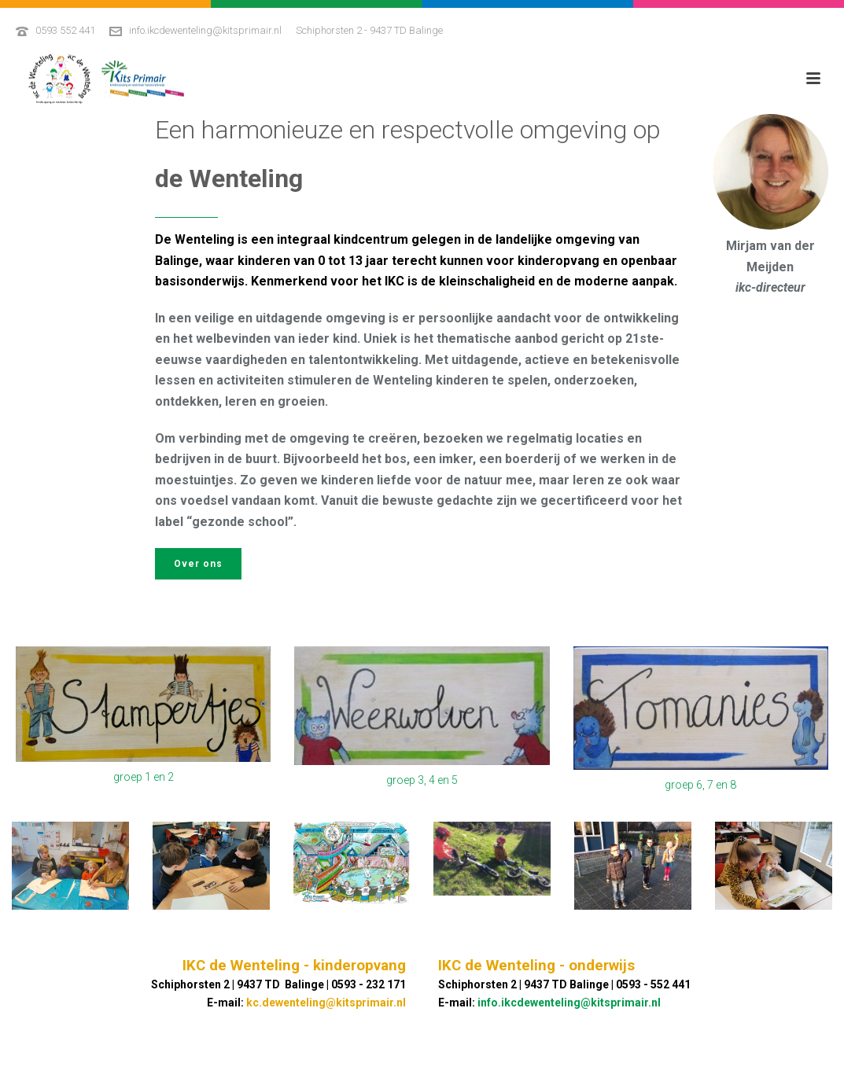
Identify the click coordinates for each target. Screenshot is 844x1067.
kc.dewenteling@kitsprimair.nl (326, 1002)
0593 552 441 (65, 30)
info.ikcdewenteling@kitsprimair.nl (205, 30)
